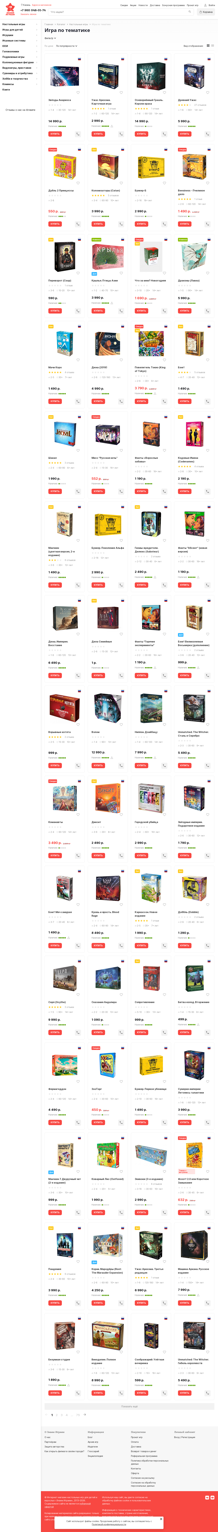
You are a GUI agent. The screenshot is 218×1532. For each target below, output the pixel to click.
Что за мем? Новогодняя (150, 280)
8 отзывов (156, 1184)
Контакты (136, 1468)
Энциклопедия (95, 1456)
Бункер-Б (140, 190)
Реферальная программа (144, 1456)
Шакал (52, 457)
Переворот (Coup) (59, 280)
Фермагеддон (57, 1088)
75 (78, 1415)
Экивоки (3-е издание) (149, 1179)
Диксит (96, 822)
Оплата (135, 1442)
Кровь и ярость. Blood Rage (105, 914)
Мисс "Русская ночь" (104, 457)
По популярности (67, 46)
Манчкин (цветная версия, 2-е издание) (61, 551)
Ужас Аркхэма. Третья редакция (149, 1271)
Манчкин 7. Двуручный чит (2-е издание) (64, 1180)
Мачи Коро (55, 367)
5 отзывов (113, 195)
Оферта (135, 1473)
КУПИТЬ (55, 134)
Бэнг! (181, 367)
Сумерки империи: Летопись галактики (191, 1090)
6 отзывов (70, 560)
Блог (90, 1437)
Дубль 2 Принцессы (61, 190)
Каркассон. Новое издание (146, 914)
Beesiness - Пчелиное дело (191, 192)
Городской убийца (146, 822)
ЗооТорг (97, 1088)
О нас (47, 1437)
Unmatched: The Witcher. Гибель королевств (193, 1361)
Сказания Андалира (104, 1002)
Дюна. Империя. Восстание (58, 643)
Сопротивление (144, 1002)
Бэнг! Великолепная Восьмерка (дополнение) (194, 643)
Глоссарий (93, 1451)
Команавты (55, 822)
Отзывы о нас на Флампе (20, 109)
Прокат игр (192, 5)
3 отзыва (69, 462)
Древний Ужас (187, 100)
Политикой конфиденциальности (109, 1524)
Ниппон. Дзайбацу (146, 732)
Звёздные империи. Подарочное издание (191, 824)
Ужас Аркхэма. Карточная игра (101, 102)
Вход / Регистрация (184, 1437)
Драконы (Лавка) (189, 280)
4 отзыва (69, 372)
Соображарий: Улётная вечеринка (149, 1361)
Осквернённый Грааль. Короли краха (149, 102)
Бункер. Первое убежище (150, 1088)
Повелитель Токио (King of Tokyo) (150, 369)
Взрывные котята (59, 732)
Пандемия (54, 1269)
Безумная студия (59, 1359)
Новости (143, 5)
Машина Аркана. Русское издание (193, 1271)
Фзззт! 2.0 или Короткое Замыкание (193, 1180)
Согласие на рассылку (142, 1478)
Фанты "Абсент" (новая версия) (192, 549)
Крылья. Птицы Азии (105, 280)
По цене (49, 46)
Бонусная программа (173, 5)
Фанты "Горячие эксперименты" (145, 643)
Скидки (124, 5)
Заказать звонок (28, 14)
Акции (133, 5)
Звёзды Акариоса (59, 100)
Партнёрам (50, 1442)
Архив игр (93, 1442)
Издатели (93, 1446)
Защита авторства (54, 1446)
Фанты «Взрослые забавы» (146, 459)
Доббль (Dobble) (188, 912)
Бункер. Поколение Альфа (108, 547)
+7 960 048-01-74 (33, 10)
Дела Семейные (102, 641)
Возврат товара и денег (143, 1451)
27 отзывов (200, 105)
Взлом (95, 732)
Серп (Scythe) (57, 1002)
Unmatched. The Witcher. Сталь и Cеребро (193, 734)
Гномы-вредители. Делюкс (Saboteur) (147, 549)
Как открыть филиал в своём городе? (64, 1451)
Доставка (155, 5)
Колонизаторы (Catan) (106, 190)
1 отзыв (112, 108)
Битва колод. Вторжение (193, 1002)
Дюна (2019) (99, 367)
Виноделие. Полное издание (104, 1361)
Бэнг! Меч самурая (60, 912)
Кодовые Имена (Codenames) (188, 459)
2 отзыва (155, 556)
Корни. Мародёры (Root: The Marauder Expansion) (107, 1271)
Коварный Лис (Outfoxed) (108, 1179)
